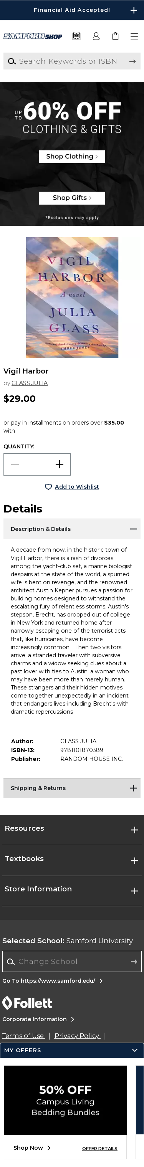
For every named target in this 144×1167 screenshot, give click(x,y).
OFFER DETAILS (100, 1148)
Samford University (67, 940)
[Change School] (72, 961)
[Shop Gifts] (72, 202)
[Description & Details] (71, 528)
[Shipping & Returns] (71, 788)
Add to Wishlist (77, 486)
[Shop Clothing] (72, 106)
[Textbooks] (77, 36)
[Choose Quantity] (37, 464)
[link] (115, 36)
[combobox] (72, 961)
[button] (135, 36)
